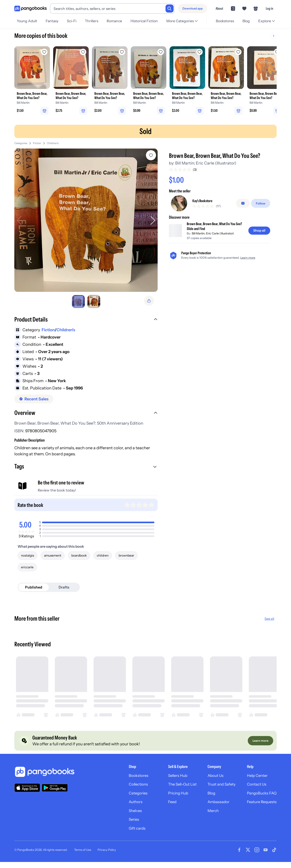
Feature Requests (260, 807)
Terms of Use (82, 857)
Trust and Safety (217, 789)
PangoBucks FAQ (260, 798)
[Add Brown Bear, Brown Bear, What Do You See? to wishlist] (152, 156)
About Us (211, 779)
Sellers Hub (170, 779)
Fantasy (52, 21)
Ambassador (214, 807)
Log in (269, 8)
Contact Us (254, 789)
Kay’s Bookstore (204, 202)
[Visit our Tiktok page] (274, 857)
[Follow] (261, 204)
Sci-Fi (73, 21)
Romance (117, 21)
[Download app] (192, 8)
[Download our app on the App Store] (27, 792)
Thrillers (93, 21)
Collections (128, 789)
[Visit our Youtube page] (265, 857)
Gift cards (127, 835)
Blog (245, 21)
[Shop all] (258, 232)
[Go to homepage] (30, 9)
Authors (125, 807)
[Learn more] (260, 744)
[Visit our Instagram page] (256, 857)
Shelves (125, 817)
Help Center (255, 779)
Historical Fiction (147, 21)
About (219, 8)
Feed (164, 807)
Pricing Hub (171, 798)
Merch (208, 817)
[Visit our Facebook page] (239, 857)
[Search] (170, 8)
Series (124, 826)
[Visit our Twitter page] (248, 857)
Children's (53, 144)
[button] (86, 321)
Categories (20, 144)
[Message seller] (244, 204)
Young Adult (27, 21)
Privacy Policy (107, 857)
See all (269, 621)
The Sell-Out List (176, 789)
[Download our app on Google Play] (55, 792)
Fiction (37, 144)
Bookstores (224, 21)
